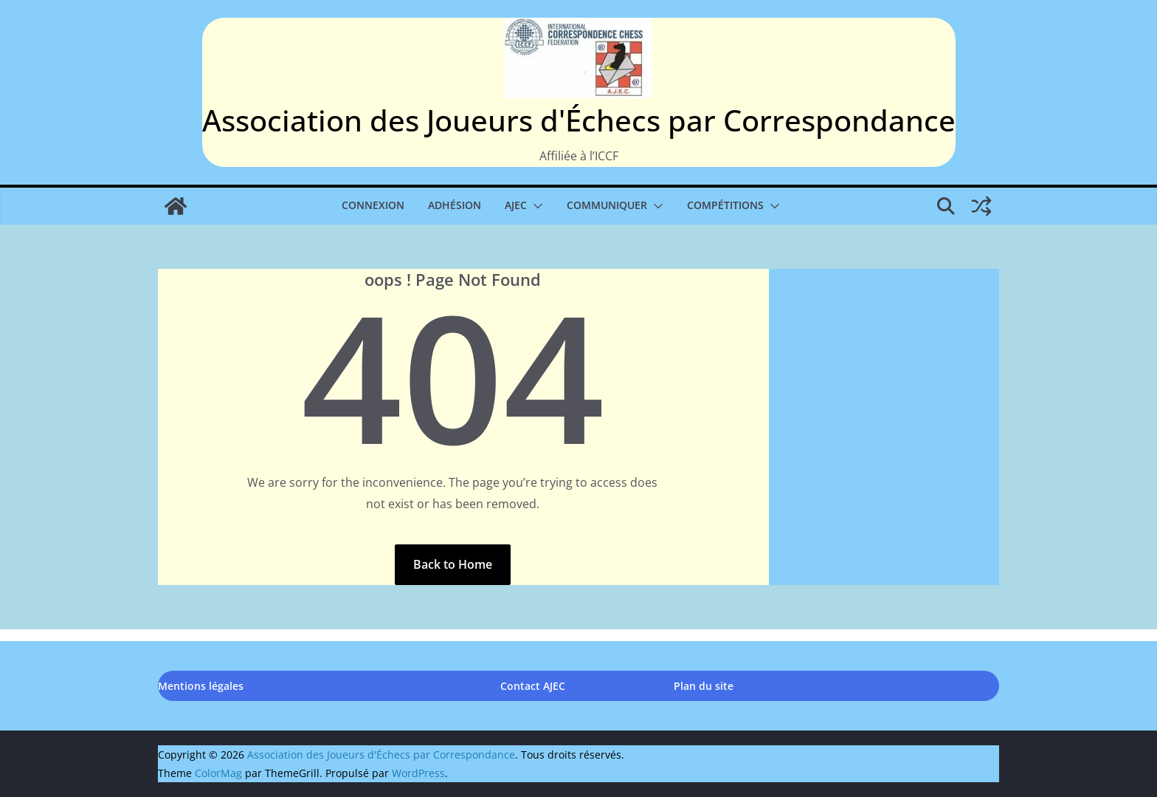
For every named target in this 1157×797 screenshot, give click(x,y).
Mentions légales (201, 686)
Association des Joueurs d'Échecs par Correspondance (579, 120)
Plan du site (703, 686)
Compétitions (725, 205)
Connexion (373, 205)
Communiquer (607, 205)
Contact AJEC (532, 686)
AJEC (516, 205)
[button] (535, 206)
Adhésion (454, 205)
